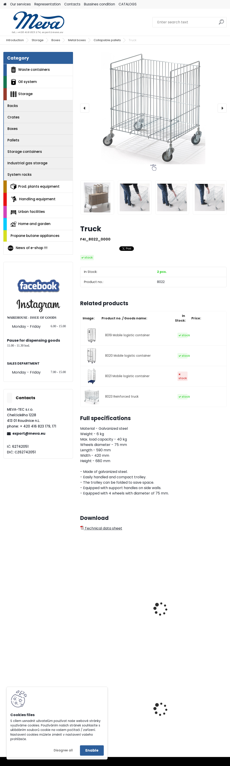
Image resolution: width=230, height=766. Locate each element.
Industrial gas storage (27, 163)
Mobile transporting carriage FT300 (200, 608)
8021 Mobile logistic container (127, 376)
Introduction (15, 40)
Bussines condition (99, 4)
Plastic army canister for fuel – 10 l (202, 714)
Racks (12, 105)
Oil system (24, 82)
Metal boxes (77, 40)
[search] (221, 23)
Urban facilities (28, 212)
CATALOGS (128, 4)
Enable (91, 750)
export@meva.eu (28, 433)
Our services (20, 4)
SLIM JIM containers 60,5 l (150, 714)
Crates (13, 117)
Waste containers (30, 70)
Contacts (72, 4)
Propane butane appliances (35, 235)
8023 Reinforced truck (122, 396)
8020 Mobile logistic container (128, 356)
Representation (47, 4)
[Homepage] (5, 4)
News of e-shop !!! (27, 248)
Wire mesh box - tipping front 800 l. (99, 608)
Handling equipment (33, 199)
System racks (19, 174)
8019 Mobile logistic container (127, 335)
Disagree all (63, 750)
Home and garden (31, 224)
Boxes (55, 40)
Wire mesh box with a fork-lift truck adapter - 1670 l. (152, 610)
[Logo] (34, 22)
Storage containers (24, 151)
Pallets (13, 140)
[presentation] (84, 108)
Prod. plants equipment (35, 186)
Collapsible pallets (107, 40)
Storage (38, 40)
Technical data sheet (101, 528)
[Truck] (153, 108)
